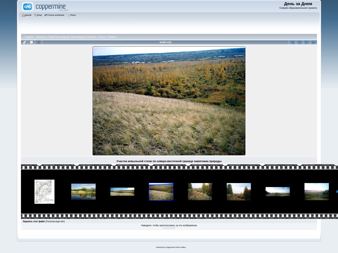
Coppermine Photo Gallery (176, 247)
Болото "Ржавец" (108, 37)
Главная (29, 37)
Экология (41, 37)
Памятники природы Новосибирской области (72, 37)
